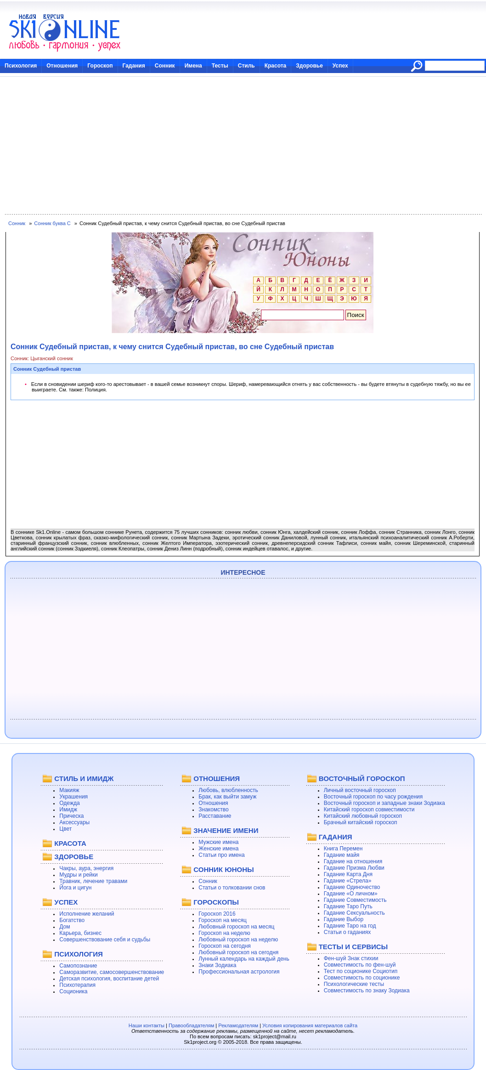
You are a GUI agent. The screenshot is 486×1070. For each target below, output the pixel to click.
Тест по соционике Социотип (360, 971)
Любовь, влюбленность (228, 790)
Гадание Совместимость (355, 900)
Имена (193, 65)
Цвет (65, 829)
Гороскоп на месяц (222, 920)
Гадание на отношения (353, 861)
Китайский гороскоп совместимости (369, 809)
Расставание (214, 816)
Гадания (134, 65)
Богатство (72, 920)
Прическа (71, 816)
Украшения (73, 796)
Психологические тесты (354, 984)
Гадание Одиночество (352, 887)
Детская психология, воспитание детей (109, 978)
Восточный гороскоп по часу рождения (373, 796)
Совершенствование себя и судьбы (104, 939)
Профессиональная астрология (238, 971)
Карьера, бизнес (80, 933)
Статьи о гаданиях (347, 932)
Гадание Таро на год (350, 926)
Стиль (246, 65)
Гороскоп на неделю (224, 933)
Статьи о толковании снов (231, 887)
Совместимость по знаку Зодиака (367, 990)
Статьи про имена (221, 855)
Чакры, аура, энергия (86, 868)
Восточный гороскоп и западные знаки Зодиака (384, 803)
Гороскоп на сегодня (224, 946)
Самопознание (78, 965)
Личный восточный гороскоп (360, 790)
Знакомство (213, 809)
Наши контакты (146, 1025)
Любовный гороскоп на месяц (236, 926)
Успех (340, 65)
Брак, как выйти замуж (227, 796)
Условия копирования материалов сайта (309, 1025)
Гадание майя (342, 855)
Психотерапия (77, 985)
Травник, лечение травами (93, 881)
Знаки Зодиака (217, 965)
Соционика (73, 991)
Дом (64, 926)
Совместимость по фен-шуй (360, 965)
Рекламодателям (238, 1025)
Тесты (220, 65)
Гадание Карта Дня (348, 874)
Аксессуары (74, 822)
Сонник (165, 65)
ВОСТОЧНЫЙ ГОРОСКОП (362, 778)
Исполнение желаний (86, 914)
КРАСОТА (70, 843)
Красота (276, 65)
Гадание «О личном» (351, 893)
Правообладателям (191, 1025)
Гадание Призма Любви (354, 868)
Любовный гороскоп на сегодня (238, 952)
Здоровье (309, 65)
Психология (21, 65)
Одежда (69, 803)
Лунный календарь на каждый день (243, 959)
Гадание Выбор (343, 919)
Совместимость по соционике (362, 977)
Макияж (69, 790)
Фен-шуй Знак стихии (351, 958)
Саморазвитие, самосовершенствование (111, 972)
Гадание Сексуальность (354, 913)
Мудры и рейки (78, 875)
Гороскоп (100, 65)
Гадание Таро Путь (348, 906)
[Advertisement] (243, 145)
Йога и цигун (75, 887)
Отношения (62, 65)
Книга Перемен (343, 848)
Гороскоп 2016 (216, 914)
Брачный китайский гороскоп (360, 822)
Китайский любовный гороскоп (363, 816)
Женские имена (218, 848)
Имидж (68, 809)
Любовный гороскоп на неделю (238, 939)
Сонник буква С (52, 223)
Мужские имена (218, 842)
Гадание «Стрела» (348, 881)
